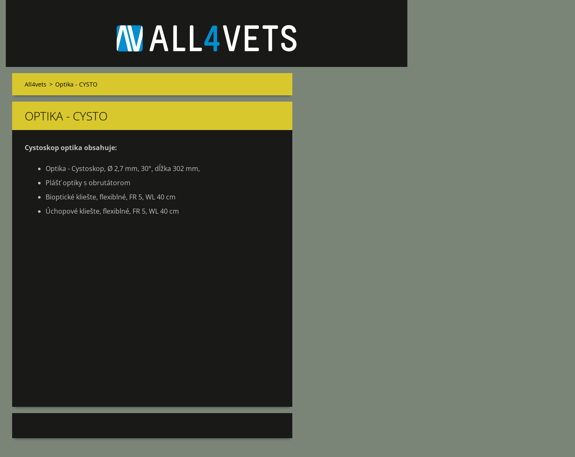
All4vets (35, 84)
